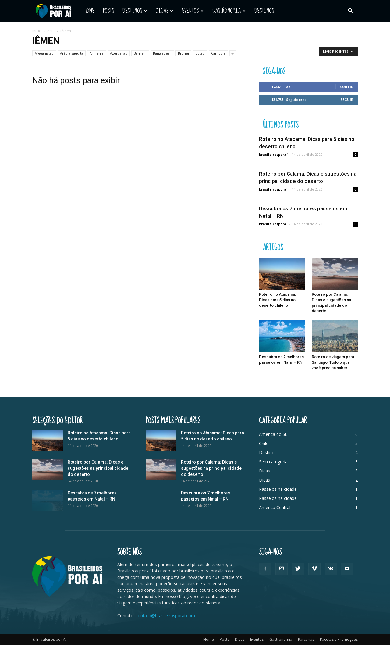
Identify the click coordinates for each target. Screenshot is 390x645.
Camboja (218, 53)
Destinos (134, 10)
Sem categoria (273, 462)
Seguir (346, 99)
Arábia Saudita (71, 53)
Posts (108, 10)
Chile (263, 443)
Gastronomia (229, 10)
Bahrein (140, 53)
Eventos (193, 10)
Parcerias (306, 639)
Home (89, 10)
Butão (200, 53)
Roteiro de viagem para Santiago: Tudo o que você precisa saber (333, 362)
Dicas (164, 10)
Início (36, 31)
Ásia (51, 31)
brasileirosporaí (273, 154)
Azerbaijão (118, 53)
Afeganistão (44, 53)
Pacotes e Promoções (339, 639)
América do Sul (274, 434)
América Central (274, 507)
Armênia (97, 53)
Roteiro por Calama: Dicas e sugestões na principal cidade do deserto (98, 468)
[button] (350, 11)
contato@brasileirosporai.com (165, 615)
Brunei (183, 53)
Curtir (346, 86)
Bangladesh (162, 53)
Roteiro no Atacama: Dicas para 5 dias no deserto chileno (277, 300)
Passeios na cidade (278, 489)
